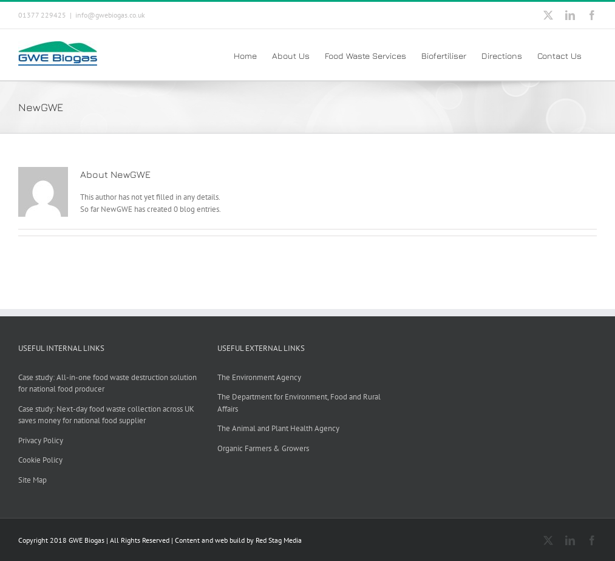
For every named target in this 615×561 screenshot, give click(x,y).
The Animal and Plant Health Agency (278, 428)
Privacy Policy (40, 440)
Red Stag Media (279, 540)
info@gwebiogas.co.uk (110, 14)
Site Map (32, 480)
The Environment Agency (259, 377)
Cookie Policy (40, 460)
